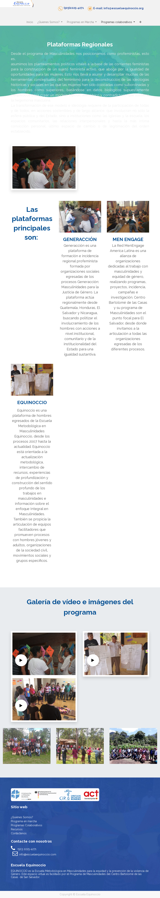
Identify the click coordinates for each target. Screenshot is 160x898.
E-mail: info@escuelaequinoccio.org (118, 8)
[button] (140, 22)
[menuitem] (29, 22)
